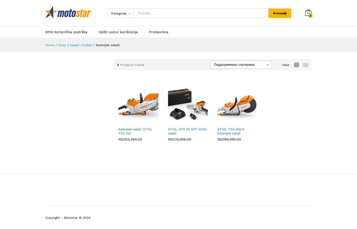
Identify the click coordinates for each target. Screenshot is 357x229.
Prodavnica (158, 32)
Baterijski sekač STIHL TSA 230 (135, 131)
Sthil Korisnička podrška (66, 32)
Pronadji (280, 13)
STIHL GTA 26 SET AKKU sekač (187, 131)
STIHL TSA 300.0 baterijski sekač (230, 131)
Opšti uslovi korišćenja (118, 32)
